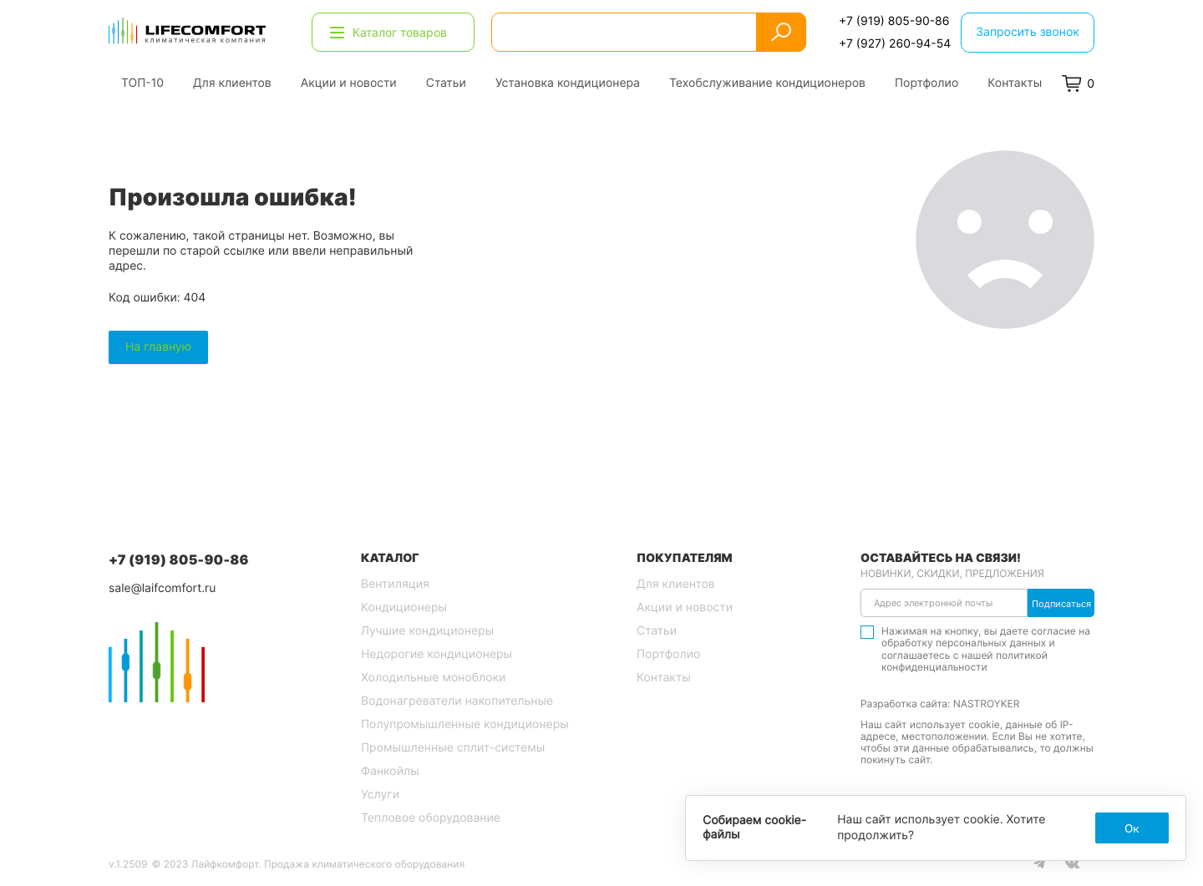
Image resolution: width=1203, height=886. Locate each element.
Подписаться (1061, 604)
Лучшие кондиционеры (427, 631)
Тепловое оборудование (430, 818)
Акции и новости (349, 83)
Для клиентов (232, 83)
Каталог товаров (388, 32)
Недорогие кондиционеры (436, 654)
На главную (158, 347)
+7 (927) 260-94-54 (895, 43)
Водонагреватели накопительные (457, 701)
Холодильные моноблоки (433, 678)
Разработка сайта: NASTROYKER (939, 703)
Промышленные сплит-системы (453, 748)
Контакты (1014, 83)
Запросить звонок (1027, 32)
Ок (1132, 828)
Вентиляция (395, 584)
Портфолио (926, 83)
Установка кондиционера (567, 83)
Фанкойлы (390, 771)
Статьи (446, 83)
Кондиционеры (404, 607)
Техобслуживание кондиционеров (767, 83)
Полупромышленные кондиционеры (465, 724)
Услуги (380, 794)
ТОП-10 (142, 83)
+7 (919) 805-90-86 (894, 21)
